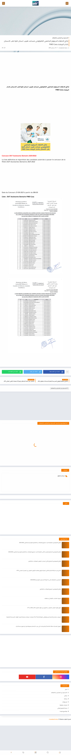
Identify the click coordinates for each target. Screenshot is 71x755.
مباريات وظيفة (63, 717)
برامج (65, 707)
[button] (54, 372)
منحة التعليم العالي (62, 720)
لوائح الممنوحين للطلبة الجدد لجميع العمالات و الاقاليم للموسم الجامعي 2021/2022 (40, 554)
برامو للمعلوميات (53, 731)
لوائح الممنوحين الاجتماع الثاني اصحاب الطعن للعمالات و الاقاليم (45, 573)
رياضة (65, 711)
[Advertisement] (35, 21)
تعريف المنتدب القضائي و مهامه (53, 610)
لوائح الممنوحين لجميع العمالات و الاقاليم (50, 601)
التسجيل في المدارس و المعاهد (60, 38)
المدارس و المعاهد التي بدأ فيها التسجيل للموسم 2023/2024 (45, 592)
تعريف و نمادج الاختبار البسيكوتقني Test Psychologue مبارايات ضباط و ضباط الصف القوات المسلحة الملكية (33, 629)
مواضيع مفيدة (63, 723)
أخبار (66, 701)
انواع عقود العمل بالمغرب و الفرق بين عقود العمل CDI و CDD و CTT (44, 619)
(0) (3, 48)
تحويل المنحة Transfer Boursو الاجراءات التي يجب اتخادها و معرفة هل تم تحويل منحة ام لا (38, 638)
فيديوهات (64, 714)
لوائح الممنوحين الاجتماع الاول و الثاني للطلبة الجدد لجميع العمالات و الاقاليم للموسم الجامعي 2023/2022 (34, 564)
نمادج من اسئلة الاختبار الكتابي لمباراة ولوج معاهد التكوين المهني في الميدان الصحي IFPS (39, 582)
